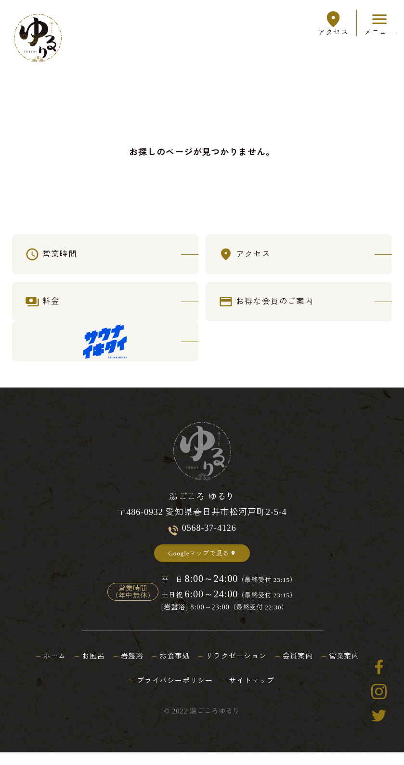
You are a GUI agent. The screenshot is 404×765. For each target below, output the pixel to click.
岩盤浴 (128, 668)
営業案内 (353, 668)
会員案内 (303, 668)
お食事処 (173, 668)
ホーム (46, 668)
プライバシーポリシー (173, 693)
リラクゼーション (238, 668)
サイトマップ (254, 693)
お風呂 (87, 668)
